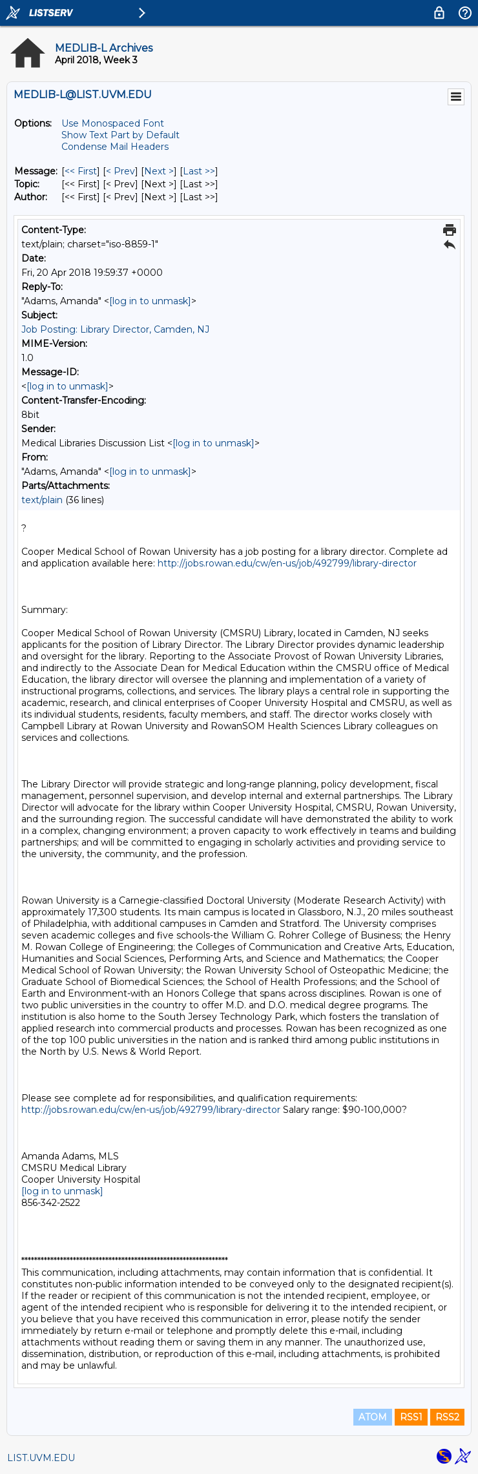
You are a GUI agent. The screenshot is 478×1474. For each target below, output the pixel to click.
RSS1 (411, 1417)
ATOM (372, 1417)
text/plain (42, 500)
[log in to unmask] (150, 301)
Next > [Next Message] (159, 171)
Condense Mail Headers (115, 146)
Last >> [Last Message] (199, 171)
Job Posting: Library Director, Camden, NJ (115, 329)
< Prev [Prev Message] (120, 171)
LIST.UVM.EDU (41, 1458)
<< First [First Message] (81, 171)
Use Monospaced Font (112, 123)
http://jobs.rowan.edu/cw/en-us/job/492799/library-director (287, 563)
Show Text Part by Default (120, 135)
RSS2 (447, 1417)
